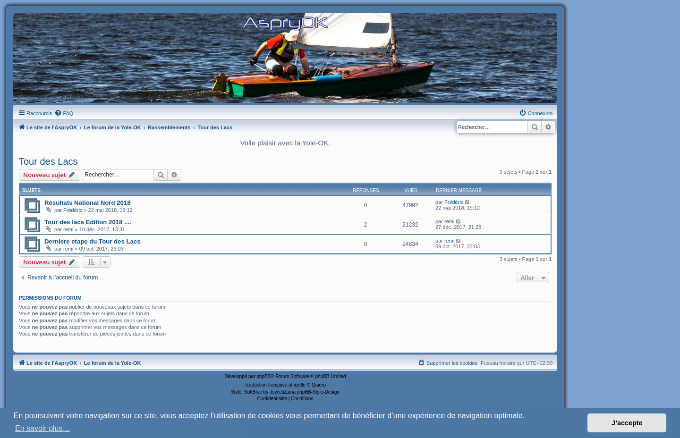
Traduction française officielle (275, 384)
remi (68, 229)
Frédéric (72, 210)
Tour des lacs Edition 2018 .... (87, 222)
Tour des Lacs (48, 161)
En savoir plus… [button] (42, 428)
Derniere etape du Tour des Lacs (92, 241)
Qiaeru (319, 384)
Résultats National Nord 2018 (87, 202)
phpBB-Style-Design (318, 392)
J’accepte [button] (627, 423)
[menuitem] (63, 113)
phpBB (263, 376)
